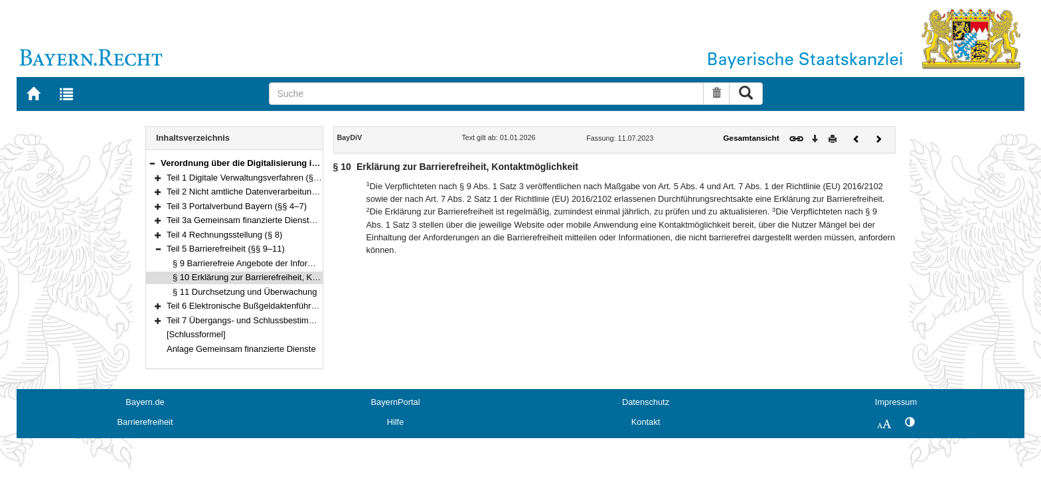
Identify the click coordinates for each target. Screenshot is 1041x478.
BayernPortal (395, 402)
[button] (152, 163)
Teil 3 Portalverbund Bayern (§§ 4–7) (237, 206)
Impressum (896, 402)
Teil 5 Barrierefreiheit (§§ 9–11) (226, 249)
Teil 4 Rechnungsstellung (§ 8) (224, 235)
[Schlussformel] (196, 334)
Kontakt (645, 422)
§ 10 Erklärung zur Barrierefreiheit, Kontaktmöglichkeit (275, 277)
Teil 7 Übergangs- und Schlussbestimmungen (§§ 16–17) (275, 320)
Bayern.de (144, 402)
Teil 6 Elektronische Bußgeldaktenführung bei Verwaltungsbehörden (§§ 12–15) (318, 306)
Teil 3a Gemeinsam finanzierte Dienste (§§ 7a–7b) (262, 220)
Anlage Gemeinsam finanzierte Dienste (241, 349)
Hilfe (395, 422)
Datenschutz (645, 402)
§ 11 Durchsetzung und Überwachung (245, 292)
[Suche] (486, 93)
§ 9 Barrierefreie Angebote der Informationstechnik (268, 263)
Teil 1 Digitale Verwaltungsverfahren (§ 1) (245, 178)
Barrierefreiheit (145, 422)
